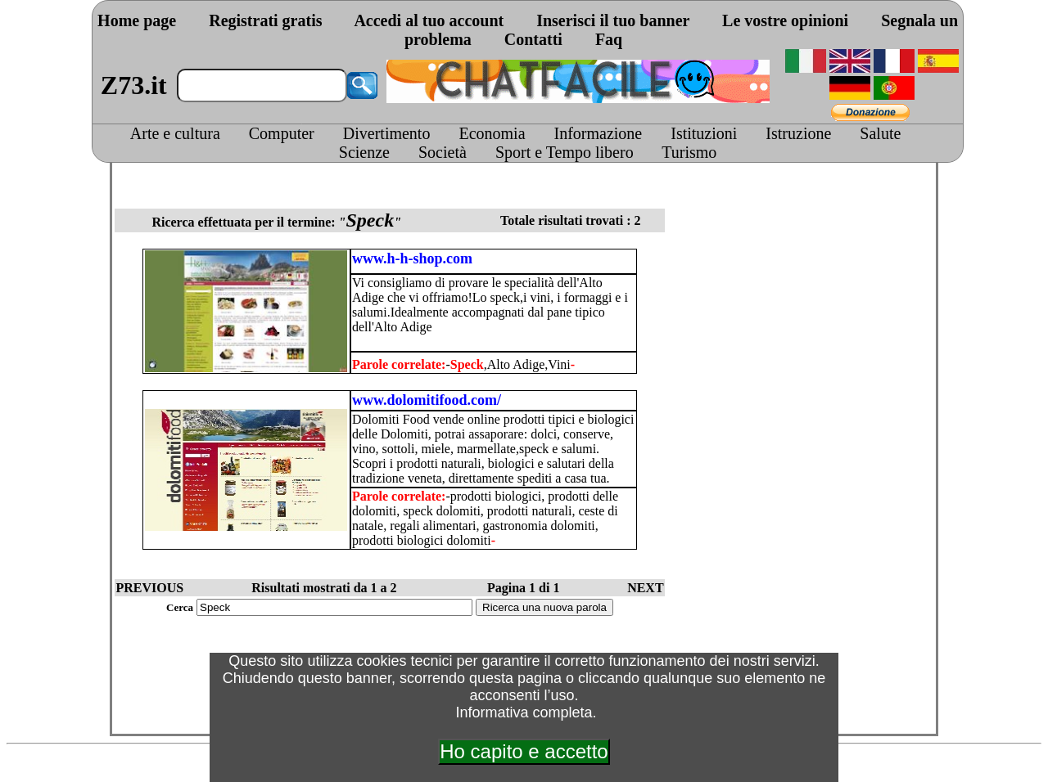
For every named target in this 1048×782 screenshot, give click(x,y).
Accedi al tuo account (429, 20)
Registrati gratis (265, 20)
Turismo (689, 152)
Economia (491, 133)
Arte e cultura (175, 133)
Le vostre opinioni (785, 20)
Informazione (598, 133)
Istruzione (798, 133)
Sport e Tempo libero (564, 152)
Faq (608, 39)
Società (442, 152)
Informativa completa (523, 712)
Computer (281, 133)
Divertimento (387, 133)
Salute (880, 133)
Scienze (364, 152)
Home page (136, 20)
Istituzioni (704, 133)
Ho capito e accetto (524, 751)
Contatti (533, 39)
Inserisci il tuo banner (612, 20)
